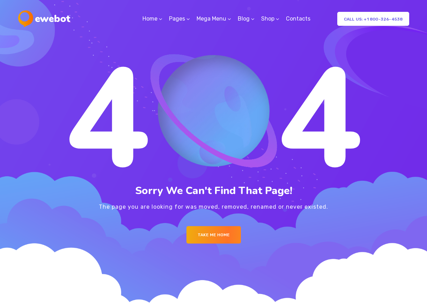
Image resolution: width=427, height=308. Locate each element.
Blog (244, 18)
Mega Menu (211, 18)
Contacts (298, 18)
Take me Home (214, 234)
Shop (267, 18)
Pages (177, 18)
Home (149, 18)
